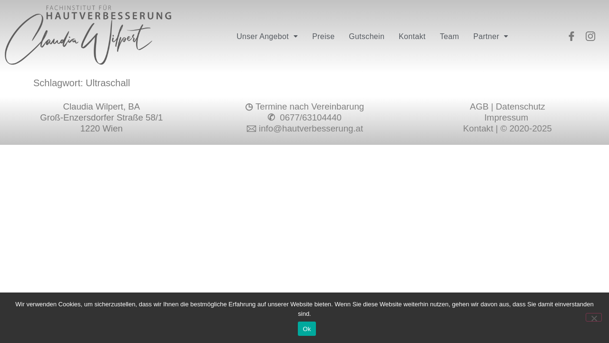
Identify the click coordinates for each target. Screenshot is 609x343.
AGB (479, 106)
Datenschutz (520, 106)
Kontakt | (481, 128)
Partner (491, 36)
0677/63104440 (309, 117)
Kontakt (412, 36)
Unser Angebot (267, 36)
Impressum (507, 117)
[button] (267, 36)
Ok (307, 329)
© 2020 (515, 128)
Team (449, 36)
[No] (594, 317)
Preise (323, 36)
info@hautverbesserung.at (311, 128)
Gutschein (366, 36)
